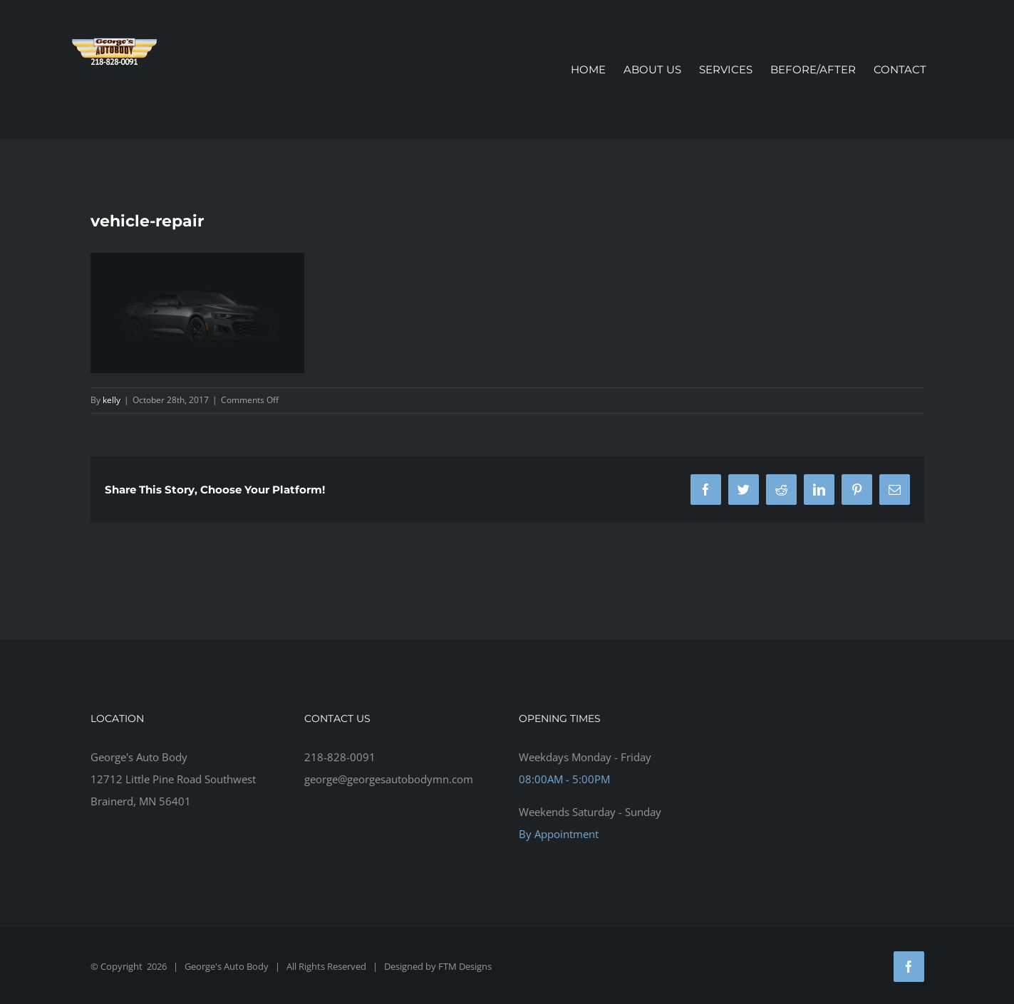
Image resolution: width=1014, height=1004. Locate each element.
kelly (111, 400)
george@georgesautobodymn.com (388, 779)
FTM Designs (465, 966)
